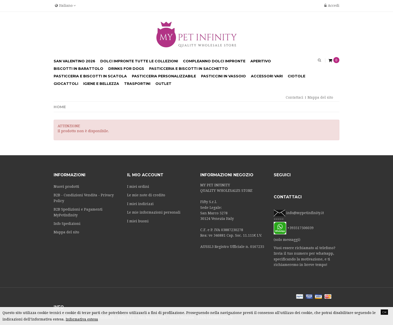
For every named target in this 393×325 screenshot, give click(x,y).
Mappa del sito (320, 97)
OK (384, 312)
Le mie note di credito (146, 195)
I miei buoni (138, 221)
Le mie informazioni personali (153, 212)
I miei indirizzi (140, 204)
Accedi (331, 6)
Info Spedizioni (67, 224)
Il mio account (145, 175)
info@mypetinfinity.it (305, 213)
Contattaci (294, 97)
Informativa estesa (82, 319)
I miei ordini (138, 187)
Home (60, 106)
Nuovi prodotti (66, 187)
